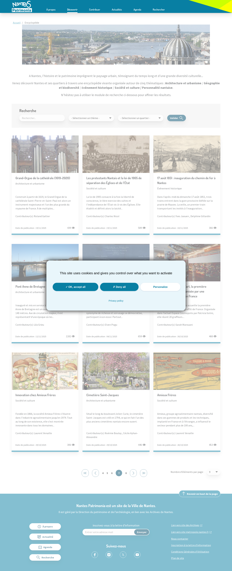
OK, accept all (75, 286)
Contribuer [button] (94, 9)
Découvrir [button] (72, 9)
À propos (51, 9)
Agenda (137, 9)
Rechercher (159, 9)
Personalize (160, 286)
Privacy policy (116, 300)
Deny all (119, 286)
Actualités (117, 9)
